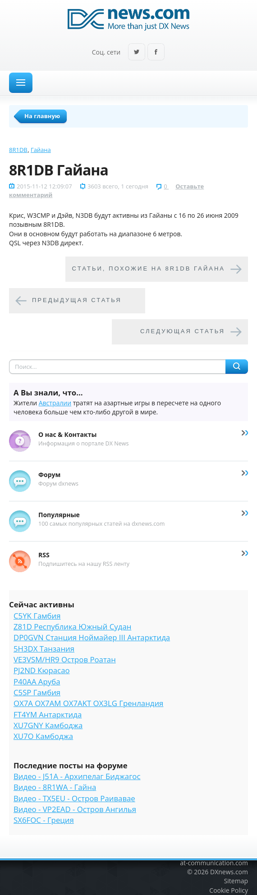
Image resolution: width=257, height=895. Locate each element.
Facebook (156, 52)
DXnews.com (229, 871)
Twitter (137, 52)
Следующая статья (182, 331)
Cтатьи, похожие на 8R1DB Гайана (148, 269)
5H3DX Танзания (44, 648)
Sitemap (236, 881)
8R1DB (18, 150)
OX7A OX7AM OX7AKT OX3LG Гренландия (88, 703)
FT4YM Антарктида (48, 714)
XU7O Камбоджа (43, 736)
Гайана (41, 150)
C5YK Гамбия (37, 615)
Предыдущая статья (77, 300)
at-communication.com (214, 862)
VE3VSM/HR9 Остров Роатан (65, 659)
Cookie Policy (228, 890)
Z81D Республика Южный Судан (72, 626)
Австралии (55, 403)
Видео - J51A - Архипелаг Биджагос (77, 776)
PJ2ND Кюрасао (42, 670)
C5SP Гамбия (37, 692)
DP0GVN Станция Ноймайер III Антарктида (92, 637)
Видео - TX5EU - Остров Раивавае (74, 798)
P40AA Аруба (37, 681)
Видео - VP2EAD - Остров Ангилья (75, 809)
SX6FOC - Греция (44, 820)
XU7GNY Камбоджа (48, 725)
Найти (236, 366)
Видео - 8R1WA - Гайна (55, 787)
